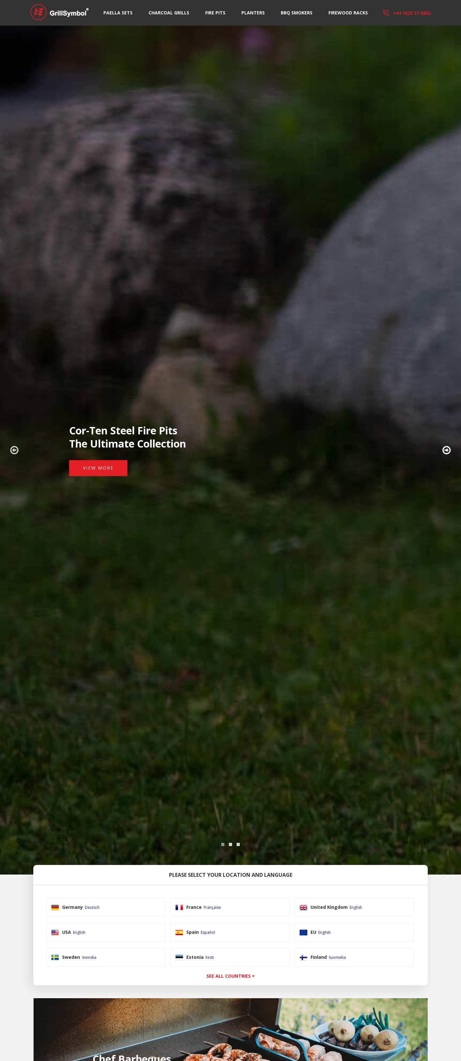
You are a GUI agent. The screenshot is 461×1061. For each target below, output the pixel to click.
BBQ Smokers (296, 13)
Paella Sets (118, 13)
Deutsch (92, 907)
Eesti (210, 957)
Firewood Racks (348, 13)
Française (212, 907)
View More (98, 468)
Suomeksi (337, 957)
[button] (223, 844)
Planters (253, 13)
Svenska (89, 957)
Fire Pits (215, 13)
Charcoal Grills (169, 13)
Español (208, 932)
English (356, 907)
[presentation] (14, 450)
